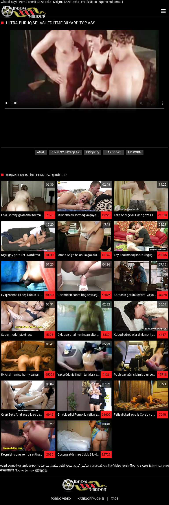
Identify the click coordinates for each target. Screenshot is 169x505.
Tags (114, 498)
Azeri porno (8, 465)
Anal (41, 152)
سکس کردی (81, 465)
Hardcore (113, 152)
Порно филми (24, 470)
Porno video (61, 498)
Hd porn (134, 152)
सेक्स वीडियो (7, 470)
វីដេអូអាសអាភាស (159, 465)
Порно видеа (139, 465)
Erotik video (89, 2)
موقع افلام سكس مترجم (56, 465)
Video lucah (121, 465)
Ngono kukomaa (110, 2)
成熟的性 (41, 470)
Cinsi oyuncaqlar (65, 152)
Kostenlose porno (28, 465)
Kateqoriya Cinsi (91, 498)
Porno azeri (27, 2)
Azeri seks (72, 2)
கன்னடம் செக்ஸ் (101, 465)
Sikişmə (58, 2)
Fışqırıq (92, 152)
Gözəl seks (44, 2)
